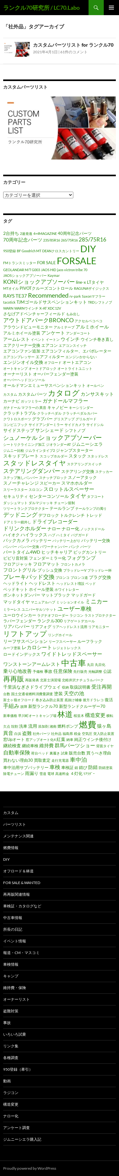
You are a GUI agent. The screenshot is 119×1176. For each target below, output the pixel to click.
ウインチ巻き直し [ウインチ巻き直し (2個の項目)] (97, 339)
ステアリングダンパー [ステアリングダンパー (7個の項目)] (31, 470)
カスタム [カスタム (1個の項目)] (10, 394)
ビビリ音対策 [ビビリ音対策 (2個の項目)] (15, 558)
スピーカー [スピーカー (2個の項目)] (50, 483)
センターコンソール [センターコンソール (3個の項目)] (49, 496)
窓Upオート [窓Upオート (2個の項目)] (14, 739)
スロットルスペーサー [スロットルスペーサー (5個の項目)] (68, 489)
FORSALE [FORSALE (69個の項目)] (76, 260)
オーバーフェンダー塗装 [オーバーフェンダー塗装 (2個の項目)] (55, 373)
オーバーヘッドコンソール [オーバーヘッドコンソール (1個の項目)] (24, 380)
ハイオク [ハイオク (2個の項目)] (11, 534)
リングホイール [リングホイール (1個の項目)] (60, 635)
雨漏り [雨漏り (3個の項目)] (31, 773)
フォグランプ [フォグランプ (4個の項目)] (81, 558)
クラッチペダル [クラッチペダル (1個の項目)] (49, 413)
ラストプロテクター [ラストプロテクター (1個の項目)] (100, 615)
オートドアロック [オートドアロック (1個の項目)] (42, 368)
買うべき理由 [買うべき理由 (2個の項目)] (98, 752)
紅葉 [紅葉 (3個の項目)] (60, 739)
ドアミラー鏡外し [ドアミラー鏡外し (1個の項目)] (17, 522)
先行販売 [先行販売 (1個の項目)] (80, 671)
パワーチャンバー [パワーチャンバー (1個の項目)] (54, 546)
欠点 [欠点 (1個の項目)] (6, 726)
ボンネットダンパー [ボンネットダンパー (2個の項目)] (21, 594)
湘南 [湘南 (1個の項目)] (53, 726)
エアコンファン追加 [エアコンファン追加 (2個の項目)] (21, 350)
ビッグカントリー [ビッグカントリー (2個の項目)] (89, 552)
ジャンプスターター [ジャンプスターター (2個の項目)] (74, 450)
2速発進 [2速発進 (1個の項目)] (26, 233)
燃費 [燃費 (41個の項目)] (87, 724)
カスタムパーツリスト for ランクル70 (73, 45)
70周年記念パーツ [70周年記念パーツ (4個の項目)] (22, 239)
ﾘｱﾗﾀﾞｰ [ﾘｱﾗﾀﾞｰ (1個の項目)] (89, 773)
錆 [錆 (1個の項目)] (76, 768)
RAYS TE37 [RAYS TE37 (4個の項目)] (15, 296)
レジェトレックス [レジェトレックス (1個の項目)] (67, 648)
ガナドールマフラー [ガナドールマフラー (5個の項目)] (65, 401)
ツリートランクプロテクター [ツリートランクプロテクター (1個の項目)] (26, 508)
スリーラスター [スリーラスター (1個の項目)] (15, 489)
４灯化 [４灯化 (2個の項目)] (76, 773)
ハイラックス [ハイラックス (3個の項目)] (34, 534)
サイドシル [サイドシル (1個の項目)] (95, 424)
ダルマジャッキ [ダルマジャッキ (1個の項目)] (41, 503)
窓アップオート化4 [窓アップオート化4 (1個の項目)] (41, 739)
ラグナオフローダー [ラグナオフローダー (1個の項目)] (53, 615)
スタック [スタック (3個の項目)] (77, 455)
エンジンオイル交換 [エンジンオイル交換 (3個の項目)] (23, 362)
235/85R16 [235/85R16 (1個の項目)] (51, 240)
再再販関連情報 (16, 894)
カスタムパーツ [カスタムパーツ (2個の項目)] (32, 394)
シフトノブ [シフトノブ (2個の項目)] (75, 430)
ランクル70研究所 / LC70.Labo (41, 7)
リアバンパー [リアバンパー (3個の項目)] (16, 626)
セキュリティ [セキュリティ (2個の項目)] (15, 496)
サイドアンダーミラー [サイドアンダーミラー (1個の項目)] (46, 424)
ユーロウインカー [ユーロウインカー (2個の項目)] (19, 615)
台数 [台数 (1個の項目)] (6, 694)
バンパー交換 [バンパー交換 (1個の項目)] (28, 546)
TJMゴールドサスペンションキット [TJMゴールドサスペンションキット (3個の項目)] (52, 302)
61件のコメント (74, 51)
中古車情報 (12, 917)
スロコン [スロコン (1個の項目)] (36, 489)
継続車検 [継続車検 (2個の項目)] (30, 745)
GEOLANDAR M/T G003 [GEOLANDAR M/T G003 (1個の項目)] (21, 270)
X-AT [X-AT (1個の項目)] (43, 308)
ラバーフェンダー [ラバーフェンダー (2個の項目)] (19, 620)
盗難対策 (10, 1011)
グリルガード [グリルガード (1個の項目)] (86, 419)
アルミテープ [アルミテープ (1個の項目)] (64, 327)
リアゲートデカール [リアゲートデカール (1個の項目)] (79, 621)
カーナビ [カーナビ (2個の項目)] (11, 401)
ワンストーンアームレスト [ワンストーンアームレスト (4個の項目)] (31, 664)
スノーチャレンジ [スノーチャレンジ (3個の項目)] (21, 483)
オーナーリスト (16, 999)
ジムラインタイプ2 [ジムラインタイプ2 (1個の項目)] (40, 450)
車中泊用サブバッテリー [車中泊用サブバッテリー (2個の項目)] (26, 767)
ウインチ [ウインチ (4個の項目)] (70, 339)
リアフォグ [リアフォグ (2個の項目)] (41, 626)
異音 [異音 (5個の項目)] (8, 733)
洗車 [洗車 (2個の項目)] (23, 726)
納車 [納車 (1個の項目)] (69, 739)
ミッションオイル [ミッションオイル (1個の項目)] (70, 602)
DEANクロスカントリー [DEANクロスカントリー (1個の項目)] (60, 251)
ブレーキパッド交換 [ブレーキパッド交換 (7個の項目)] (29, 576)
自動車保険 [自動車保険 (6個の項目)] (16, 752)
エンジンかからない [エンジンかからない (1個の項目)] (81, 357)
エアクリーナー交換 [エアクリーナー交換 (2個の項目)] (21, 345)
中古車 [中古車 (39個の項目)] (73, 663)
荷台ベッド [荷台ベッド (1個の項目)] (40, 753)
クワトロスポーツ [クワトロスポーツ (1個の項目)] (17, 419)
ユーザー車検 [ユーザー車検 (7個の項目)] (74, 608)
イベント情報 (14, 941)
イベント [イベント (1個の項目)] (38, 339)
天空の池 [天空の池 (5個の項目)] (74, 693)
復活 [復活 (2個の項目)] (109, 699)
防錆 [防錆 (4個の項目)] (93, 767)
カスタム (10, 812)
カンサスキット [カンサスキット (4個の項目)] (97, 394)
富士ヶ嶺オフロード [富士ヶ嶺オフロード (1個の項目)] (19, 700)
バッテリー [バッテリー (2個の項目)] (41, 540)
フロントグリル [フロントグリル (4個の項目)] (19, 570)
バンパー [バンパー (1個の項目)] (10, 546)
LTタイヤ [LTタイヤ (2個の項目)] (95, 282)
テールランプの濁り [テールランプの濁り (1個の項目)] (91, 508)
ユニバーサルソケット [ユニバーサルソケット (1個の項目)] (39, 609)
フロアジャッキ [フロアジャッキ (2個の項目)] (17, 564)
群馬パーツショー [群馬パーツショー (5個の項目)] (75, 745)
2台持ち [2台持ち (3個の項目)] (11, 233)
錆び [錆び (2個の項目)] (83, 767)
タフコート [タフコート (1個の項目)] (95, 496)
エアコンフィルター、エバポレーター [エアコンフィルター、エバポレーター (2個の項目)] (76, 350)
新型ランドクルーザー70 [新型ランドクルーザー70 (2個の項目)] (82, 706)
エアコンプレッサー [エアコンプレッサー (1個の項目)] (19, 357)
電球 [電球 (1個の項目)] (50, 773)
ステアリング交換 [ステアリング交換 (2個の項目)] (77, 471)
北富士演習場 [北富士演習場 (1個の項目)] (50, 680)
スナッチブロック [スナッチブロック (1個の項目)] (53, 477)
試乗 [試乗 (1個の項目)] (64, 753)
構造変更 (10, 1104)
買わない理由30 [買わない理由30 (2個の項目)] (18, 760)
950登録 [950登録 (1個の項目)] (9, 251)
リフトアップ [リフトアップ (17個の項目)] (25, 633)
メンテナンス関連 (18, 836)
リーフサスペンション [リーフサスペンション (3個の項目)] (25, 641)
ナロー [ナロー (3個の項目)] (54, 528)
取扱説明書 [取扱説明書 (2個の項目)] (80, 687)
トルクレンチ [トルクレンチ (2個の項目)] (72, 515)
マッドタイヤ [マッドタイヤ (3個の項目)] (16, 601)
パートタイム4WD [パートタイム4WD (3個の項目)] (21, 552)
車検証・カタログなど (22, 906)
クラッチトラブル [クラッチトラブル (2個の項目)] (19, 413)
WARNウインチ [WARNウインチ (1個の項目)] (26, 308)
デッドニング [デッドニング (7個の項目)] (20, 514)
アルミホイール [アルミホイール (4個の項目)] (92, 326)
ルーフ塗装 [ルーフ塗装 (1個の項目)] (12, 648)
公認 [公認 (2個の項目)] (107, 671)
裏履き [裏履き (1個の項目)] (55, 753)
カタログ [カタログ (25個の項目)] (64, 392)
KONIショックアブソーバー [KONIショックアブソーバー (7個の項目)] (39, 281)
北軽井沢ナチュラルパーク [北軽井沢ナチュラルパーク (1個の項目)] (83, 680)
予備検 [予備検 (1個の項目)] (38, 671)
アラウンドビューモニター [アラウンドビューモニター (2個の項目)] (28, 326)
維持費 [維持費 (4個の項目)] (46, 745)
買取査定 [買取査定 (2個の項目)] (42, 760)
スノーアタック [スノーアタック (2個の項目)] (82, 477)
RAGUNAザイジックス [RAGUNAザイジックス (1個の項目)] (91, 288)
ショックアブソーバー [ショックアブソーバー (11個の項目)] (70, 437)
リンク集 (10, 1046)
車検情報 (10, 964)
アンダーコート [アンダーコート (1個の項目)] (78, 333)
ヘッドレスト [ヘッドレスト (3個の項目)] (42, 583)
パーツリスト (14, 824)
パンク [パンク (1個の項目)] (74, 546)
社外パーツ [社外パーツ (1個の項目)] (41, 733)
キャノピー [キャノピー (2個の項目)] (57, 407)
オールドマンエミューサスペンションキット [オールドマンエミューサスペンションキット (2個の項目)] (44, 385)
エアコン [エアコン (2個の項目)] (49, 345)
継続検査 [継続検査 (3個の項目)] (12, 745)
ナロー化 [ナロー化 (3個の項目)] (70, 528)
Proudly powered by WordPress (29, 1168)
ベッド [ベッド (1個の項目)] (90, 583)
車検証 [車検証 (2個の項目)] (67, 767)
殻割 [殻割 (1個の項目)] (14, 726)
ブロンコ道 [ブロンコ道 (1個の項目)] (79, 577)
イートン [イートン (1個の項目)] (53, 339)
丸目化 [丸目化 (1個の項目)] (100, 664)
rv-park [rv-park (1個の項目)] (75, 296)
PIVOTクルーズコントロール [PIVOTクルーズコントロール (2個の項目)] (46, 288)
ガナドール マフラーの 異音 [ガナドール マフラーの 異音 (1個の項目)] (24, 407)
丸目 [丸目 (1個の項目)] (90, 664)
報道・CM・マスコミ (21, 952)
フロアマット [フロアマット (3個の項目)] (46, 564)
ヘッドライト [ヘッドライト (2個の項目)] (15, 583)
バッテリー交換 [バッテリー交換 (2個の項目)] (95, 540)
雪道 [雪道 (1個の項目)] (42, 773)
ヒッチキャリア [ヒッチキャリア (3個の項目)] (56, 552)
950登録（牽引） (18, 1069)
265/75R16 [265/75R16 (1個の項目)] (69, 240)
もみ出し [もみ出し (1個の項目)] (73, 314)
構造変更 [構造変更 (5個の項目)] (95, 715)
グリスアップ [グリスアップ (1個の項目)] (64, 419)
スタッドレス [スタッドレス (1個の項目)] (97, 456)
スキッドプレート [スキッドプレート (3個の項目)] (21, 455)
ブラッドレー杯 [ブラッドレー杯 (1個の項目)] (99, 570)
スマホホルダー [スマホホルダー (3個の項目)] (76, 483)
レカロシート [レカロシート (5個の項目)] (37, 647)
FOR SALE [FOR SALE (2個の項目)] (46, 262)
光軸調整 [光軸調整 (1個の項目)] (95, 671)
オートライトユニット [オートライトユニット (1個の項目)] (74, 368)
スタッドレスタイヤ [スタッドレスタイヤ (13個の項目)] (34, 463)
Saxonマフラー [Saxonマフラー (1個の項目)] (93, 296)
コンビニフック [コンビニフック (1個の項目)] (15, 424)
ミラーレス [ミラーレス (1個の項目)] (12, 609)
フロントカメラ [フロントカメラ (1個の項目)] (73, 564)
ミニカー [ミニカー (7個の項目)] (96, 601)
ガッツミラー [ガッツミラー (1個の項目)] (31, 401)
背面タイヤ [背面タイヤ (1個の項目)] (105, 746)
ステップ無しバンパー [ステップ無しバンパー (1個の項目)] (20, 477)
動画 (7, 1081)
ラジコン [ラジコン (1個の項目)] (76, 615)
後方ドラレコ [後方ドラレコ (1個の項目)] (93, 700)
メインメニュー (111, 7)
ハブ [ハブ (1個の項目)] (51, 535)
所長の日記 (12, 929)
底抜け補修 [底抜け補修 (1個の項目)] (73, 700)
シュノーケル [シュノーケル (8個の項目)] (20, 437)
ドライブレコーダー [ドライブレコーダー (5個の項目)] (55, 521)
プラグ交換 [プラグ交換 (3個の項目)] (100, 577)
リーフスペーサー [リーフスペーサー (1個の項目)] (62, 641)
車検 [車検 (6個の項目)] (55, 767)
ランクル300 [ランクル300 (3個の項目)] (50, 620)
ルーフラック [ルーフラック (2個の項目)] (89, 641)
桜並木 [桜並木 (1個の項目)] (79, 715)
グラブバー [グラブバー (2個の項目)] (42, 418)
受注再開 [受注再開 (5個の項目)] (101, 687)
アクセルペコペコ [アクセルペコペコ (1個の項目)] (88, 321)
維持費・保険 (14, 987)
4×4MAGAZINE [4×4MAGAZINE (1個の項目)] (45, 233)
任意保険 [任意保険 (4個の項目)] (62, 671)
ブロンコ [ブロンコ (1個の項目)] (62, 577)
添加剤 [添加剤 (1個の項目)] (43, 726)
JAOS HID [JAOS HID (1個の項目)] (48, 270)
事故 (7, 1022)
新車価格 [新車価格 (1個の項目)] (10, 715)
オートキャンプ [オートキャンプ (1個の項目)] (15, 368)
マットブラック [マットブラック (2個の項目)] (55, 594)
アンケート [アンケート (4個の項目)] (53, 332)
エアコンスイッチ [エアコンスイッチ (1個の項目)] (73, 345)
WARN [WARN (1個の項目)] (8, 308)
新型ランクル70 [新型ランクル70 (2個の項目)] (43, 706)
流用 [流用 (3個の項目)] (32, 726)
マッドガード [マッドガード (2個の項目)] (83, 594)
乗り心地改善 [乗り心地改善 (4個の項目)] (17, 671)
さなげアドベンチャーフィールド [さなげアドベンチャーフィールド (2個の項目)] (34, 313)
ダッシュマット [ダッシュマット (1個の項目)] (15, 503)
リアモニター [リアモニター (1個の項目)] (98, 627)
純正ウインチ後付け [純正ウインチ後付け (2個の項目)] (92, 739)
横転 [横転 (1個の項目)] (109, 715)
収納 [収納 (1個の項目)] (65, 687)
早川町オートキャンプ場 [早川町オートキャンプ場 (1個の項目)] (37, 715)
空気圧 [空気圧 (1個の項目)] (87, 733)
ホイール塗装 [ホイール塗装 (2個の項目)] (41, 589)
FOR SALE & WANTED (21, 882)
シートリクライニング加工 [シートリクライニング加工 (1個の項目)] (24, 444)
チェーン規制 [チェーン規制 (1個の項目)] (64, 503)
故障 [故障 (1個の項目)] (23, 706)
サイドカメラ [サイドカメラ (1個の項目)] (74, 424)
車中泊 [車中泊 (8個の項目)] (78, 759)
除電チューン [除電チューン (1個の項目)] (13, 773)
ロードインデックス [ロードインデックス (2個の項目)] (21, 654)
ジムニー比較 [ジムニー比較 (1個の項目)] (13, 450)
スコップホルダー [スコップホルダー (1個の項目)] (54, 456)
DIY (6, 859)
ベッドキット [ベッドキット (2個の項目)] (15, 589)
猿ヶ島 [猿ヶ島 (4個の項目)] (104, 726)
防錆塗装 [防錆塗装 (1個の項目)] (106, 768)
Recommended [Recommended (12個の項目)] (48, 295)
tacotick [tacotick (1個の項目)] (9, 302)
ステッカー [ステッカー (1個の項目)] (104, 471)
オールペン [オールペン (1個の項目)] (95, 385)
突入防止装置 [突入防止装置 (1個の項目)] (103, 733)
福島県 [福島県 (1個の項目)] (68, 733)
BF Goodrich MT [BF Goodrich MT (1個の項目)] (29, 251)
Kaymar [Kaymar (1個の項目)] (54, 275)
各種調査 (10, 1057)
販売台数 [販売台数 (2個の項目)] (77, 752)
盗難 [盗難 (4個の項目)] (27, 733)
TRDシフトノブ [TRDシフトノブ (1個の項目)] (100, 302)
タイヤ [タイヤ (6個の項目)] (78, 495)
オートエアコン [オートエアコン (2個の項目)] (77, 362)
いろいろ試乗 (14, 1034)
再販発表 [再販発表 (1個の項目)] (32, 680)
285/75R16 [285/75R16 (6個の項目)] (92, 239)
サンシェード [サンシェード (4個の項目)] (49, 430)
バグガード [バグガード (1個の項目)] (80, 535)
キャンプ (10, 976)
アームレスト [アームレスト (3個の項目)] (16, 339)
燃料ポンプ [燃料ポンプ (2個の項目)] (67, 726)
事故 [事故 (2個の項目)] (48, 671)
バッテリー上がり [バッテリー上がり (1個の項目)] (66, 541)
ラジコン (10, 1092)
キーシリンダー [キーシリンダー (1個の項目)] (81, 407)
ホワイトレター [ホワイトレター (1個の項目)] (67, 589)
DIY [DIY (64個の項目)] (88, 248)
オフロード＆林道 (18, 871)
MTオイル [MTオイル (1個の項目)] (11, 288)
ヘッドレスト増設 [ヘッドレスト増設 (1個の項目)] (70, 583)
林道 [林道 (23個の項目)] (65, 714)
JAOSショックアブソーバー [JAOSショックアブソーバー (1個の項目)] (25, 275)
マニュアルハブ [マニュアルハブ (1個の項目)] (43, 602)
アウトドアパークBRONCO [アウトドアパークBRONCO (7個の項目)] (38, 320)
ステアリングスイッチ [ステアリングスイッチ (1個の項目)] (84, 464)
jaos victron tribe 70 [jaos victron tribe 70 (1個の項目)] (72, 270)
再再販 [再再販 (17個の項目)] (13, 678)
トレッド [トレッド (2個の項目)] (94, 515)
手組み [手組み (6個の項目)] (11, 705)
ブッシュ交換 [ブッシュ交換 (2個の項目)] (49, 570)
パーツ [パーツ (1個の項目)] (85, 546)
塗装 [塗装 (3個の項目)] (58, 693)
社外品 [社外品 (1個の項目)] (56, 733)
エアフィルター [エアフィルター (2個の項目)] (50, 356)
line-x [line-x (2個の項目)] (81, 282)
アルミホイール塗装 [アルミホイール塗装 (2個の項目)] (21, 332)
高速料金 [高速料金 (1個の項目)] (62, 773)
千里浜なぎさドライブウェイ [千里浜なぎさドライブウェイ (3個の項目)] (32, 687)
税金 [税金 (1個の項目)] (77, 733)
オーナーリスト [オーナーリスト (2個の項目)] (17, 373)
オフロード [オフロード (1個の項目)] (53, 362)
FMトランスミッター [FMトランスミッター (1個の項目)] (19, 263)
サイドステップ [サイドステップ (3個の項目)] (18, 430)
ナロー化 (10, 1116)
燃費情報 (10, 847)
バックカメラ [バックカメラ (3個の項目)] (16, 540)
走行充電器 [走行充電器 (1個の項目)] (60, 760)
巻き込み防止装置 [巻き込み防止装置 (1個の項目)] (49, 700)
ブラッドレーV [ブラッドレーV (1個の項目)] (74, 570)
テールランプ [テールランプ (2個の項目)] (62, 508)
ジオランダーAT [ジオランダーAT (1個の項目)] (58, 444)
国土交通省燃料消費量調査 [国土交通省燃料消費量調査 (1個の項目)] (32, 694)
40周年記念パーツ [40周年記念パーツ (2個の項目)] (75, 233)
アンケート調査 (16, 1127)
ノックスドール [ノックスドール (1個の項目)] (92, 529)
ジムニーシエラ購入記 (22, 1139)
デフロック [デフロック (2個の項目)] (48, 515)
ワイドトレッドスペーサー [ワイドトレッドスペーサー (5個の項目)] (71, 654)
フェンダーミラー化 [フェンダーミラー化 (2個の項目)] (47, 558)
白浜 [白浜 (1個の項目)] (17, 733)
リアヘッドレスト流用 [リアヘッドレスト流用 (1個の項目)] (69, 627)
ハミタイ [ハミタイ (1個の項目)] (63, 535)
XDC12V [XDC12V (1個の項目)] (54, 308)
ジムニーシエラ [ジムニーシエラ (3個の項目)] (87, 444)
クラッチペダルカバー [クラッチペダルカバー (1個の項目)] (80, 413)
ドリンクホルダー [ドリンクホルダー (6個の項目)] (24, 528)
